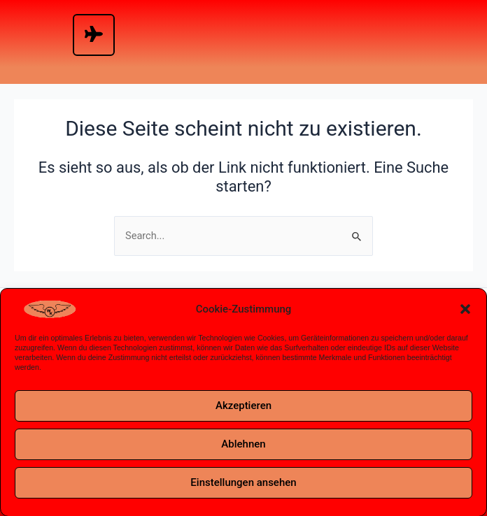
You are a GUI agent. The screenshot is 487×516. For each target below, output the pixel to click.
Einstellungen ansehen (243, 485)
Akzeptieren (243, 408)
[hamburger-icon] (94, 35)
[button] (465, 313)
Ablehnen (243, 446)
